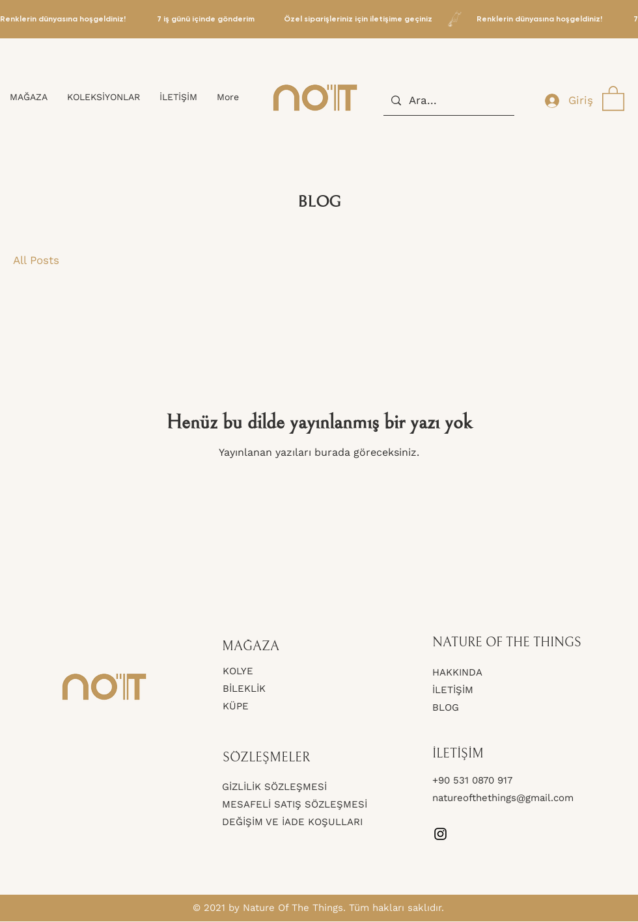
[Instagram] (440, 834)
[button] (613, 98)
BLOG (445, 707)
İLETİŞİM (452, 690)
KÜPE (236, 706)
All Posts (36, 260)
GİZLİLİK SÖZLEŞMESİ (274, 787)
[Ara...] (448, 100)
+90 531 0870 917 (474, 780)
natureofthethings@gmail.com (503, 798)
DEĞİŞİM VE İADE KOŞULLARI (292, 822)
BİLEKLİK (244, 688)
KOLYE (238, 671)
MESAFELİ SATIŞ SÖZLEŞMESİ (294, 804)
